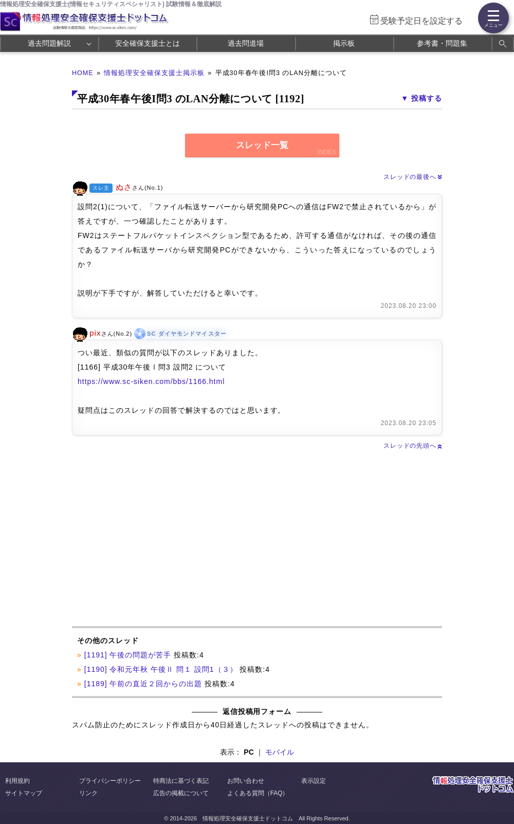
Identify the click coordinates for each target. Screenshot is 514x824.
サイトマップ (23, 793)
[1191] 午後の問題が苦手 (128, 655)
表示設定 (313, 780)
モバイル (279, 752)
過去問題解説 (49, 43)
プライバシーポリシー (110, 780)
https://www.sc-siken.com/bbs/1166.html (151, 381)
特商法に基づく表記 (181, 780)
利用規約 (17, 780)
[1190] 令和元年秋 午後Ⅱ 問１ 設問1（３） (160, 669)
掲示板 (344, 43)
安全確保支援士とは (147, 43)
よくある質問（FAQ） (258, 793)
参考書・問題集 (442, 43)
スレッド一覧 (262, 145)
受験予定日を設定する (421, 20)
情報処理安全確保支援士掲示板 (154, 73)
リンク (88, 793)
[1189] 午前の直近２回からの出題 (143, 684)
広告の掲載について (181, 793)
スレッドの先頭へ (412, 445)
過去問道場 (246, 43)
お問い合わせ (245, 780)
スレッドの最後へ (412, 176)
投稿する (426, 98)
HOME (83, 73)
